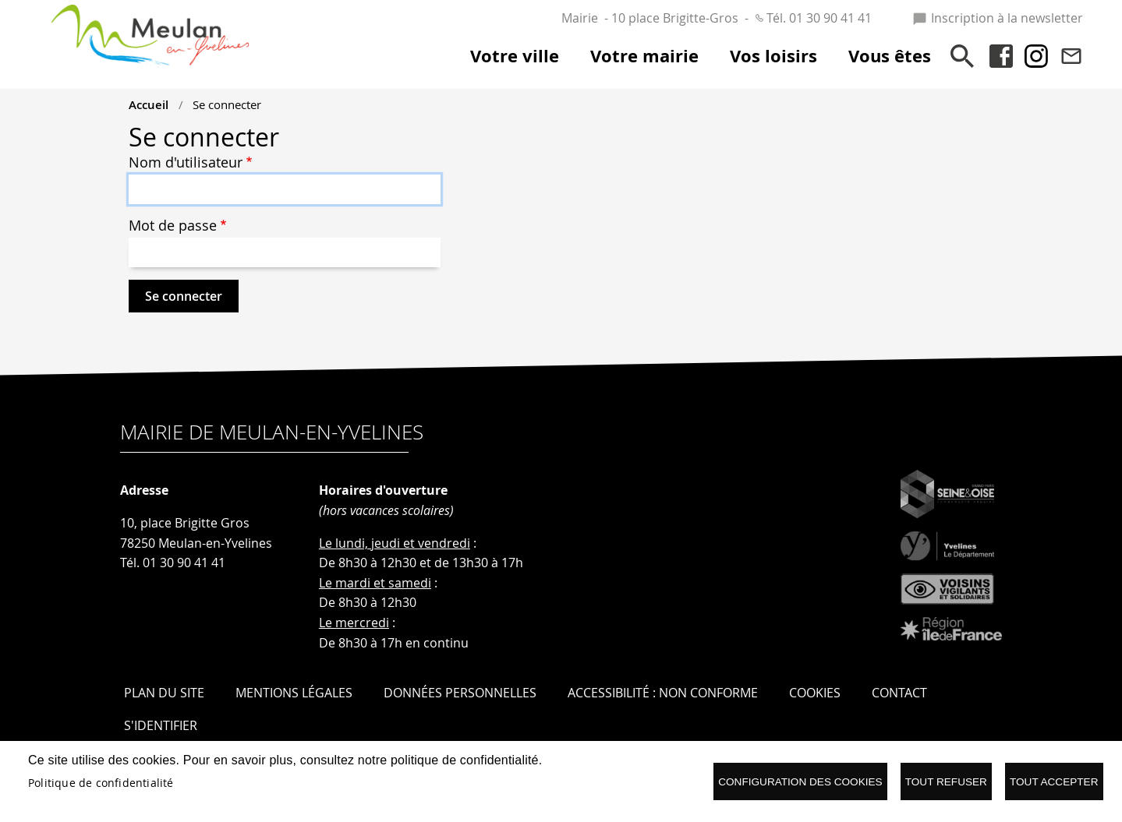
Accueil (148, 104)
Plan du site (164, 692)
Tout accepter (1054, 782)
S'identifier (160, 725)
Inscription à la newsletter (997, 17)
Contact (1071, 56)
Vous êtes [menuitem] (889, 56)
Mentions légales (293, 692)
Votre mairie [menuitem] (644, 56)
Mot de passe (173, 226)
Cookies (815, 692)
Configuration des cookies (800, 782)
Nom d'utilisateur (185, 162)
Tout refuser (946, 782)
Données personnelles (460, 692)
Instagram (1036, 56)
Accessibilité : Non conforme (663, 692)
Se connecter (227, 104)
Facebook (1001, 56)
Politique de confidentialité (101, 783)
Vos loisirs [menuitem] (773, 56)
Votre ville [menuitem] (514, 56)
